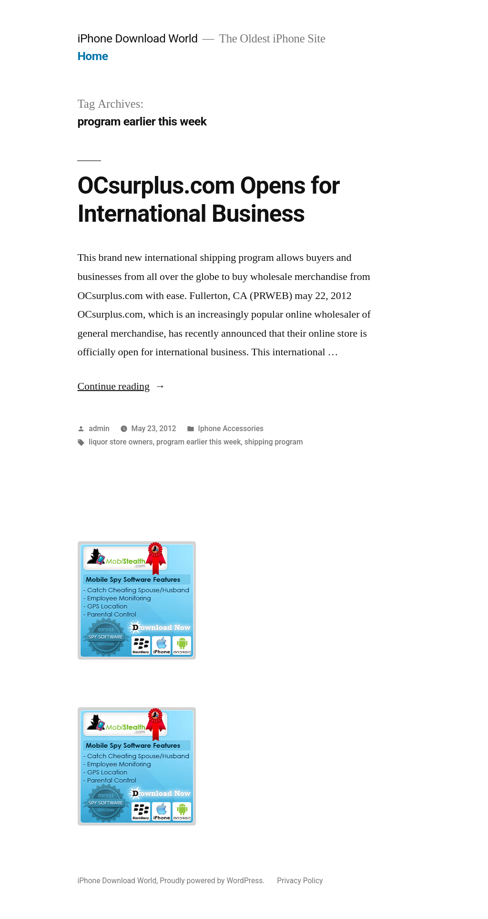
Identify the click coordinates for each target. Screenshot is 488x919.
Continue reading (121, 386)
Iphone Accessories (231, 428)
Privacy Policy (300, 880)
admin (99, 428)
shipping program (273, 441)
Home (92, 56)
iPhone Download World (137, 38)
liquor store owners (120, 441)
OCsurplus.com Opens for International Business (208, 199)
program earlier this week (198, 441)
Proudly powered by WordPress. (213, 880)
